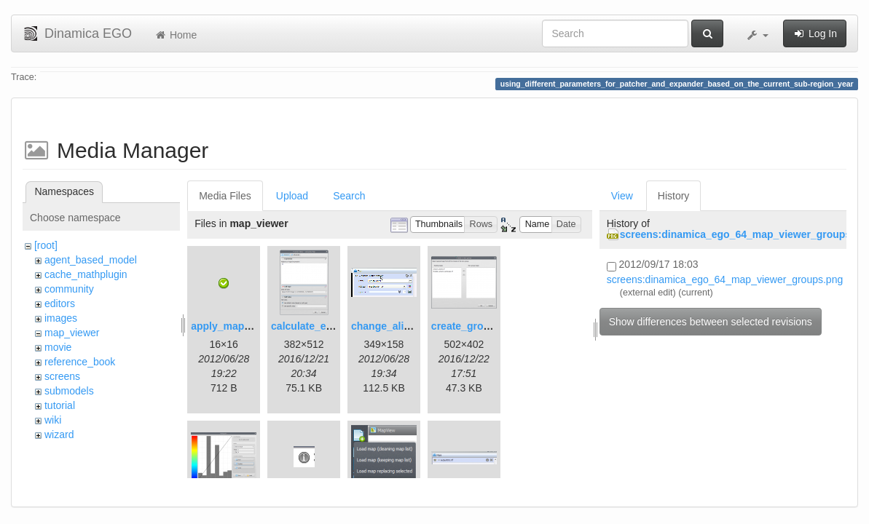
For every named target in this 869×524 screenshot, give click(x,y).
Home (175, 35)
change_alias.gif (390, 326)
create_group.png (474, 326)
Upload (292, 196)
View (622, 196)
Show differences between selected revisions (710, 322)
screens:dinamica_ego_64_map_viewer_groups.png (725, 279)
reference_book (79, 362)
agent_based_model (90, 260)
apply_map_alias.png (242, 326)
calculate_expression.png (333, 326)
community (69, 289)
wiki (52, 420)
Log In (815, 33)
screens (62, 376)
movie (57, 347)
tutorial (59, 405)
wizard (59, 434)
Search (349, 196)
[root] (46, 245)
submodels (69, 391)
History (674, 196)
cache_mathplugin (85, 274)
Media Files (225, 196)
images (60, 318)
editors (59, 303)
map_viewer (71, 332)
